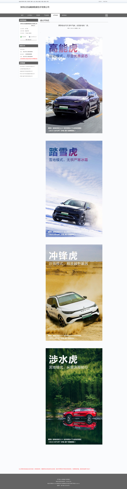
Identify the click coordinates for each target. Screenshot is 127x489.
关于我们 (59, 479)
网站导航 (105, 1)
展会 (37, 1)
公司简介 (29, 15)
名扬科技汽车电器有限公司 (26, 71)
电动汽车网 (21, 1)
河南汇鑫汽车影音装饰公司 (26, 76)
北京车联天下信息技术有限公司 (27, 66)
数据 (39, 1)
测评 (32, 1)
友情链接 (63, 479)
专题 (42, 1)
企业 (34, 1)
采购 (45, 1)
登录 (101, 1)
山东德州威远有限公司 (25, 68)
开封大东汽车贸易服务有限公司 (27, 73)
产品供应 (46, 15)
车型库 (28, 1)
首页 (22, 15)
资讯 (25, 1)
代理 (47, 1)
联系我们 (64, 15)
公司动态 (55, 15)
